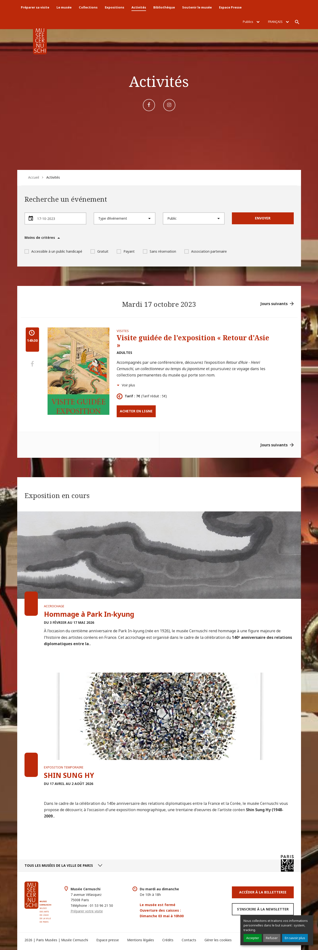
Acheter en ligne (136, 411)
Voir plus (128, 385)
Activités (138, 7)
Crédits (167, 940)
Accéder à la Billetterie (262, 892)
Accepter (252, 938)
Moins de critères (39, 237)
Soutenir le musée (197, 7)
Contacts (189, 940)
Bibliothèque (164, 7)
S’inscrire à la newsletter (263, 909)
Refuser (272, 938)
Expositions (114, 7)
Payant (126, 251)
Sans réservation (159, 251)
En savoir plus (295, 938)
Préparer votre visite (87, 911)
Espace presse (107, 940)
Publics (251, 21)
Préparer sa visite (35, 7)
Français (278, 21)
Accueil (33, 177)
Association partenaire (205, 251)
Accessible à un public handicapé (53, 251)
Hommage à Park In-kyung (89, 614)
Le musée (64, 7)
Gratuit (99, 251)
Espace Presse (230, 7)
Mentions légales (140, 940)
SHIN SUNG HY (69, 775)
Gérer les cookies (218, 940)
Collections (88, 7)
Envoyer (262, 218)
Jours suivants (274, 303)
